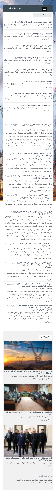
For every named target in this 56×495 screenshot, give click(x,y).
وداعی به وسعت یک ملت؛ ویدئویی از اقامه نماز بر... (33, 69)
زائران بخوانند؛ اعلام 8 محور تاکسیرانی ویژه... (35, 105)
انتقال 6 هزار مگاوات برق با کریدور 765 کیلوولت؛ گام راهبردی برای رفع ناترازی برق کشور (28, 372)
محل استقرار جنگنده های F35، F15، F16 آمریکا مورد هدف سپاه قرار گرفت (35, 177)
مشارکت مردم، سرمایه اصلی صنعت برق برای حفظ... (33, 33)
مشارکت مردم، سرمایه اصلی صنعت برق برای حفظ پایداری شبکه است (29, 413)
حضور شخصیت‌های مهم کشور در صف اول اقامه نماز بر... (31, 93)
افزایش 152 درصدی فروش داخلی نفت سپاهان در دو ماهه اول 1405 (34, 212)
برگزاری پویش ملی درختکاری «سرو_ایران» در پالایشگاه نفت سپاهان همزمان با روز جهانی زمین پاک (35, 265)
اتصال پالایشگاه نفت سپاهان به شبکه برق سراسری (37, 126)
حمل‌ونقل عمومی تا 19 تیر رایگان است (38, 81)
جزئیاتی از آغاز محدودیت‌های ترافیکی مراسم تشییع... (33, 57)
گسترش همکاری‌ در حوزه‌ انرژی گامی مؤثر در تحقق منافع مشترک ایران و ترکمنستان (28, 459)
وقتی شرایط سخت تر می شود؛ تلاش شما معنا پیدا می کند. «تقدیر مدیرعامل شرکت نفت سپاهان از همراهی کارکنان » (35, 307)
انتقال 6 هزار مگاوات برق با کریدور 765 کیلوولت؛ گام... (32, 22)
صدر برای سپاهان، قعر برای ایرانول (39, 194)
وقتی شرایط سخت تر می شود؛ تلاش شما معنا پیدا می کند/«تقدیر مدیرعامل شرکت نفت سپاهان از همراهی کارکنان (35, 286)
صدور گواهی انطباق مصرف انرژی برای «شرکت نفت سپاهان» (35, 244)
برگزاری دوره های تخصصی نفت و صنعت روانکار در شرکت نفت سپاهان (35, 154)
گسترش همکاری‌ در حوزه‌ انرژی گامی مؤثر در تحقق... (33, 45)
